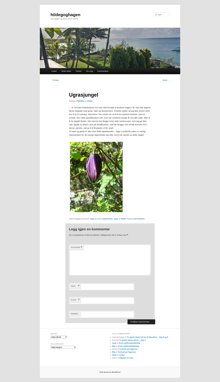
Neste (166, 80)
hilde (114, 343)
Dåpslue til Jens (126, 358)
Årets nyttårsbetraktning (129, 343)
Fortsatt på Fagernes (128, 349)
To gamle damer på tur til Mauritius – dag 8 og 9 (147, 337)
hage (92, 219)
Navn (75, 286)
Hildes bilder (66, 71)
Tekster (79, 71)
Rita (114, 346)
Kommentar (76, 247)
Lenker (54, 71)
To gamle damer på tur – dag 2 (132, 340)
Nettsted (74, 314)
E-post (75, 300)
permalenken (139, 219)
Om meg (89, 71)
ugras (116, 219)
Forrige (55, 80)
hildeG (89, 101)
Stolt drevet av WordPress (109, 372)
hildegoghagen (65, 14)
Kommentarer (102, 71)
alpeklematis (108, 219)
